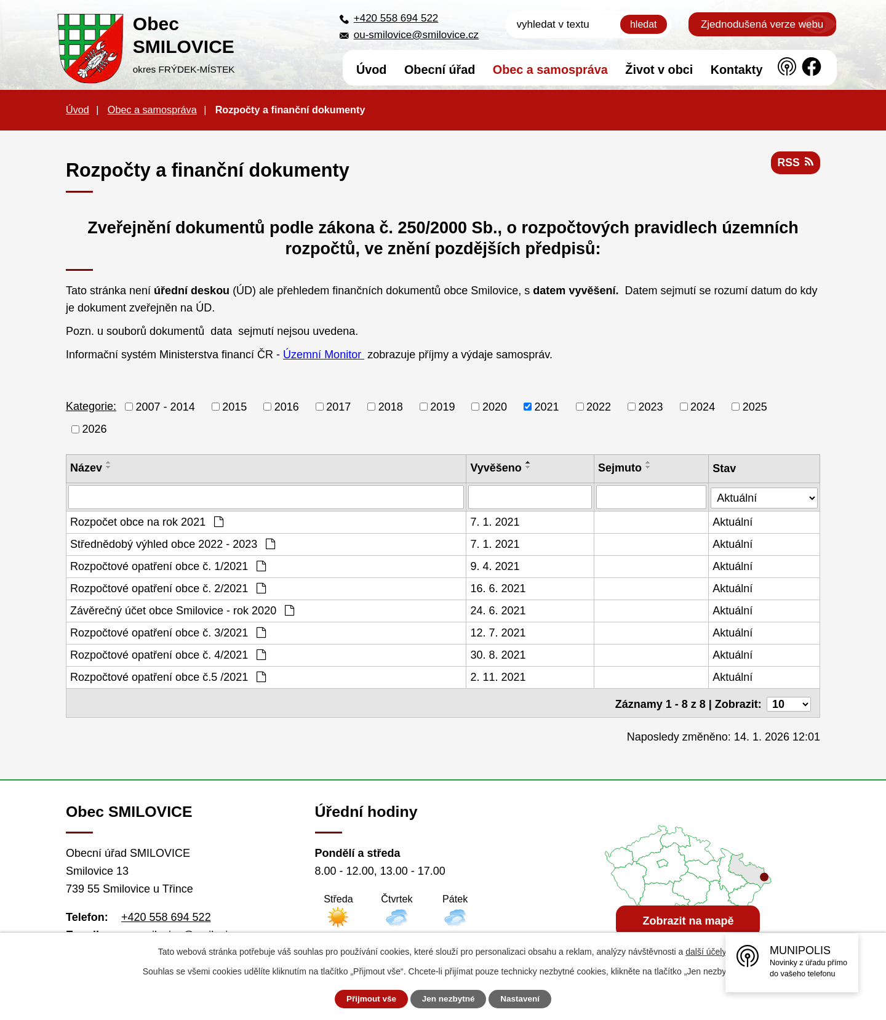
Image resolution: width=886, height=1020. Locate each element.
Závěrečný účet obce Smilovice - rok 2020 (182, 610)
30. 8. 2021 (498, 654)
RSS (794, 164)
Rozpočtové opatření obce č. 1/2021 (168, 566)
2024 (702, 406)
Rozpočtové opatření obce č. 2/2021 (168, 588)
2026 (94, 429)
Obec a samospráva (550, 69)
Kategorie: (91, 406)
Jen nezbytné (448, 999)
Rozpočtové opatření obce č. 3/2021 (168, 632)
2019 (442, 406)
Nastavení (524, 999)
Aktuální (733, 521)
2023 (651, 406)
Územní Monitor (323, 354)
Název (86, 468)
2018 (390, 406)
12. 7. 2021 (498, 632)
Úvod (371, 69)
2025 (755, 406)
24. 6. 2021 (498, 610)
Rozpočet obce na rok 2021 (146, 521)
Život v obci (659, 69)
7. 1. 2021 (495, 521)
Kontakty (737, 69)
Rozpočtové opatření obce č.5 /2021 (168, 676)
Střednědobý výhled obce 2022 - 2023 (172, 543)
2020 (494, 406)
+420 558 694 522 (396, 18)
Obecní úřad (439, 69)
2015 (234, 406)
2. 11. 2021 (498, 676)
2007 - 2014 (165, 406)
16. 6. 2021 (498, 588)
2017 (338, 406)
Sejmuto (620, 468)
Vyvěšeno (496, 468)
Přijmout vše (367, 999)
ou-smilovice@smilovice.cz (416, 35)
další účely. (706, 952)
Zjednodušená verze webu (762, 24)
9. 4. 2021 (495, 566)
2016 (286, 406)
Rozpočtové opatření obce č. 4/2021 (168, 654)
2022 (598, 406)
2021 (546, 406)
